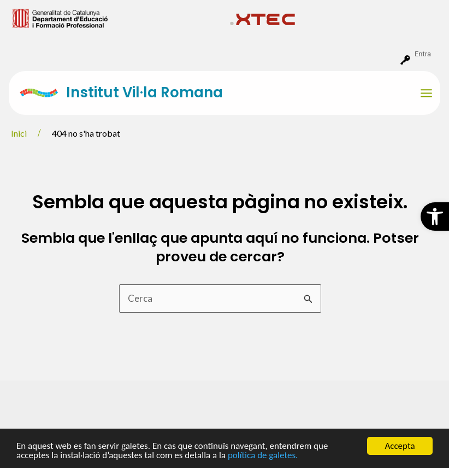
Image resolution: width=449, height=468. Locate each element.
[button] (435, 216)
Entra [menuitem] (423, 54)
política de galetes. (263, 455)
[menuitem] (117, 17)
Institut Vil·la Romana (144, 92)
